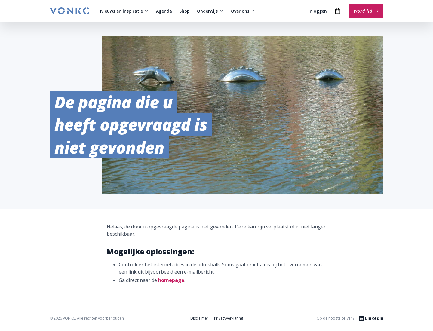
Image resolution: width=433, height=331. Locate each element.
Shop (184, 11)
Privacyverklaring (228, 318)
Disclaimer (199, 318)
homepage (171, 280)
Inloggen (318, 11)
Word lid (366, 11)
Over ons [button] (243, 11)
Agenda (164, 11)
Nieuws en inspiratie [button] (124, 11)
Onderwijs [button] (210, 11)
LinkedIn (371, 318)
